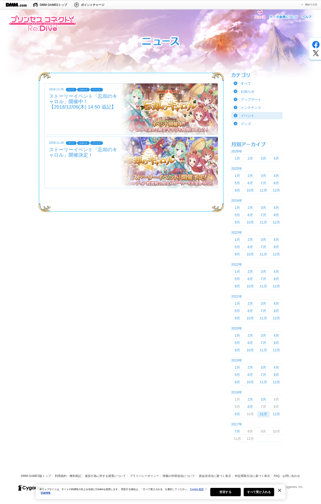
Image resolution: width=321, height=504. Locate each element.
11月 (263, 190)
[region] (160, 495)
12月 (276, 190)
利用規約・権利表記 (68, 476)
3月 (263, 158)
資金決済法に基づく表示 (215, 476)
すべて (246, 83)
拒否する (225, 495)
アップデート (251, 99)
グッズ (246, 124)
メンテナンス (251, 108)
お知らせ (247, 91)
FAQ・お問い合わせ (287, 476)
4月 (276, 158)
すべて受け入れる (259, 495)
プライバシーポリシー (144, 476)
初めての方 (311, 4)
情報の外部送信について (179, 476)
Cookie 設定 (197, 492)
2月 (250, 158)
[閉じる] (279, 493)
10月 (250, 190)
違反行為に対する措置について (105, 476)
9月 (237, 190)
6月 (250, 183)
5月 (237, 183)
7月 (263, 183)
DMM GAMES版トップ (36, 476)
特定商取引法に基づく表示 (252, 476)
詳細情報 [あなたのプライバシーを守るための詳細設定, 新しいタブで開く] (45, 496)
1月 (237, 158)
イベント (247, 116)
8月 (276, 183)
